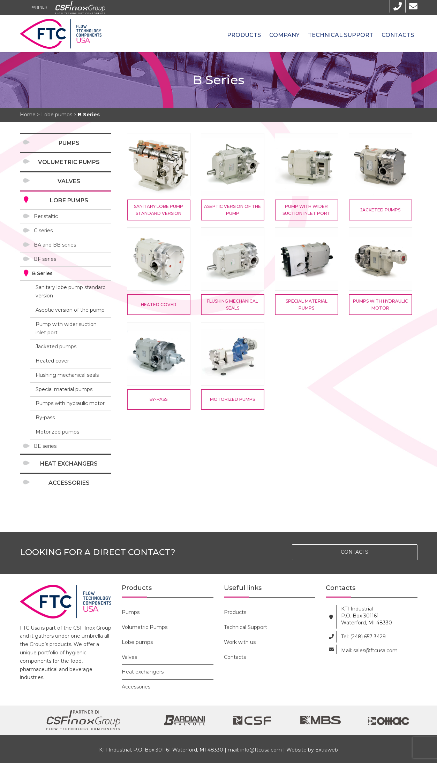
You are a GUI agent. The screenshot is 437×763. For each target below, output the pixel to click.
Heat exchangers (69, 463)
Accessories (69, 483)
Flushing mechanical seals (67, 375)
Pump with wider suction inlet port (66, 328)
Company (284, 35)
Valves (69, 181)
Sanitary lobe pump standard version (71, 291)
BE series (45, 446)
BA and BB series (55, 245)
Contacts (398, 35)
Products (244, 35)
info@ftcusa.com (261, 750)
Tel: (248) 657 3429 (363, 636)
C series (43, 230)
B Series (42, 273)
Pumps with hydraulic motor (70, 403)
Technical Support (340, 35)
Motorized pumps (57, 432)
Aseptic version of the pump (70, 310)
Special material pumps (64, 389)
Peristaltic (46, 216)
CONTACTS (354, 552)
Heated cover (52, 361)
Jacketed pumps (56, 346)
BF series (45, 259)
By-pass (45, 417)
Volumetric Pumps (69, 162)
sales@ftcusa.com (375, 650)
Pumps (69, 143)
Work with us (240, 642)
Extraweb (326, 750)
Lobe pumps (69, 200)
